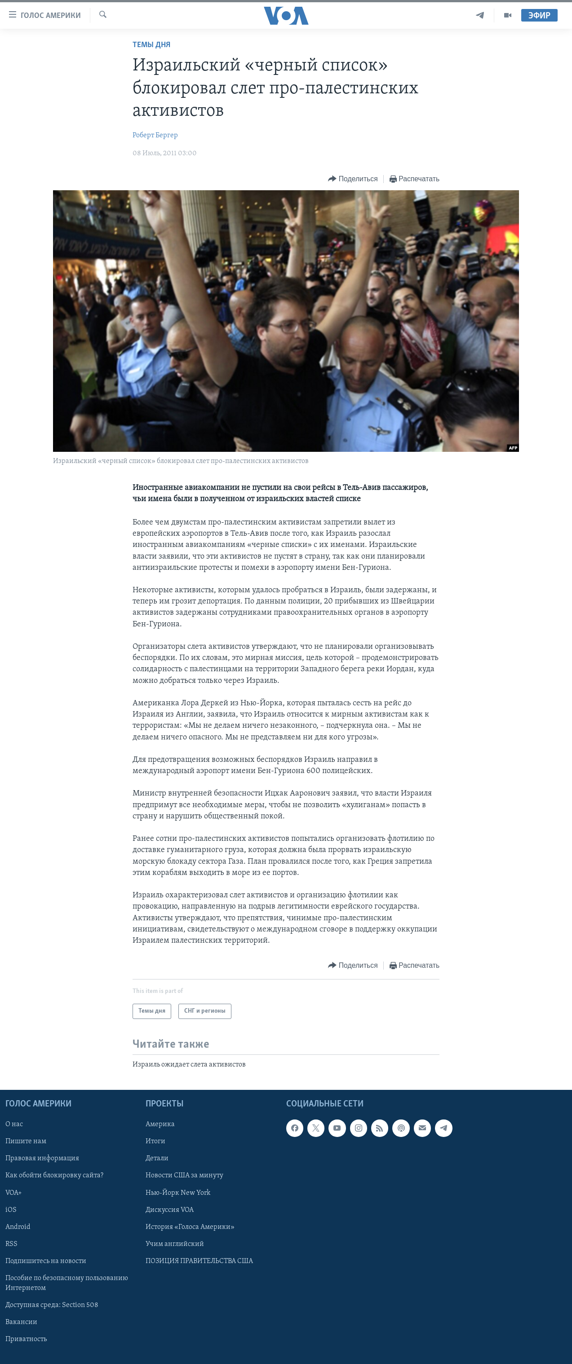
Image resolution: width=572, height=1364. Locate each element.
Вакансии (21, 1322)
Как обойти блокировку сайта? (54, 1176)
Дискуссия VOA (170, 1210)
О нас (14, 1124)
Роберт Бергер (155, 135)
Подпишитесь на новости (45, 1261)
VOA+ (13, 1193)
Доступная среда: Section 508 (51, 1305)
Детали (157, 1159)
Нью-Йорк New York (178, 1193)
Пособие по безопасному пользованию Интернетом (66, 1283)
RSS (11, 1244)
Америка (160, 1124)
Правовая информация (42, 1159)
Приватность (26, 1339)
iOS (11, 1210)
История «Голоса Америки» (190, 1227)
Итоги (155, 1141)
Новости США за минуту (184, 1176)
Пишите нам (25, 1141)
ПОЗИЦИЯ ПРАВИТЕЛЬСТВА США (199, 1261)
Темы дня (151, 45)
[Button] (352, 179)
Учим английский (175, 1244)
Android (18, 1227)
